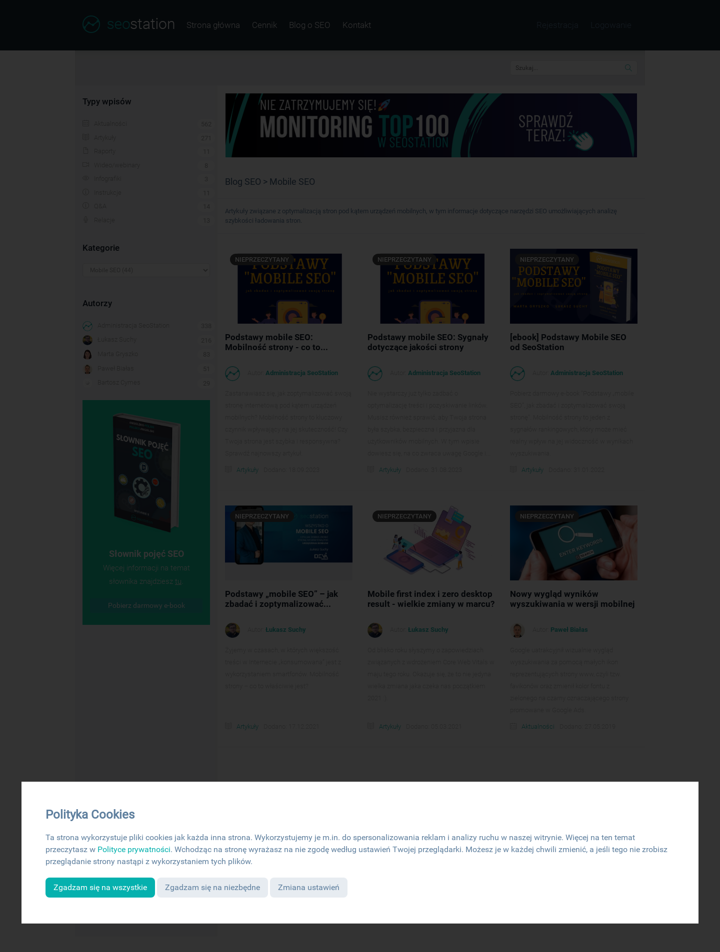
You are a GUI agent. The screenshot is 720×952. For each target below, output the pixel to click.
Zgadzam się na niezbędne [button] (212, 887)
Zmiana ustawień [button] (309, 887)
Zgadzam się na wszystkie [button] (100, 887)
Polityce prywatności (134, 849)
